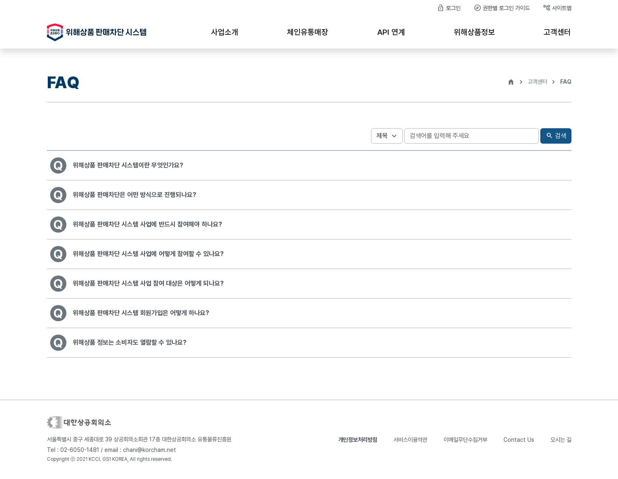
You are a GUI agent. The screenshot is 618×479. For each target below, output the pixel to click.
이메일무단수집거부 (465, 439)
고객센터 (557, 32)
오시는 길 (560, 439)
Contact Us (518, 439)
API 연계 (391, 32)
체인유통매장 (307, 32)
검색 (556, 136)
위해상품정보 (474, 32)
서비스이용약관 (410, 439)
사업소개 (224, 32)
